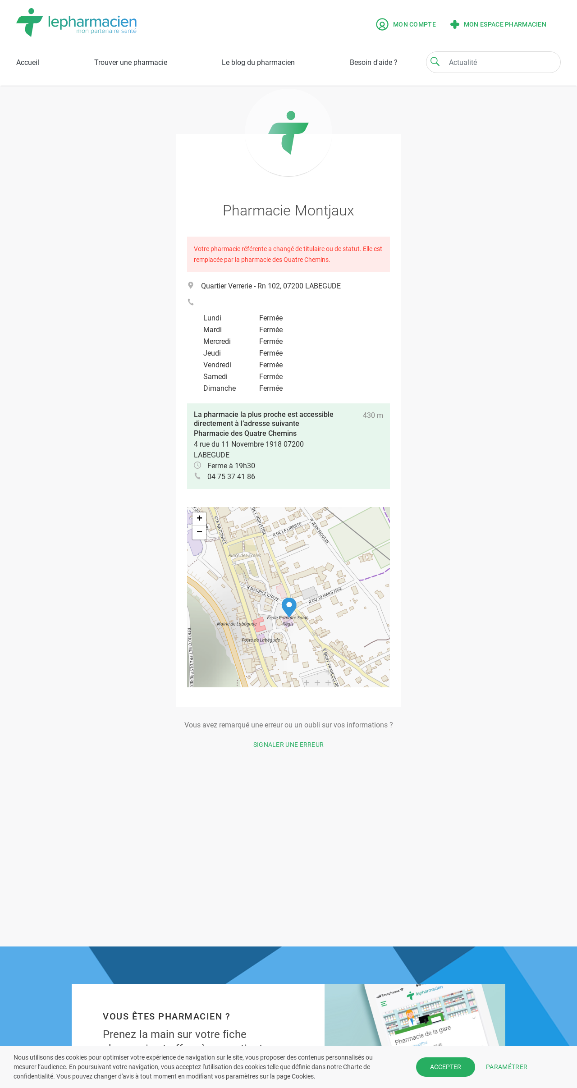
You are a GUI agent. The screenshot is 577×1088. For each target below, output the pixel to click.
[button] (289, 607)
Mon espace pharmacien (498, 24)
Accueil (27, 62)
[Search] (435, 61)
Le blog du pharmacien (258, 62)
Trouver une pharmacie (130, 62)
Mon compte (406, 24)
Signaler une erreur (288, 744)
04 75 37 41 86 (231, 476)
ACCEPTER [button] (445, 1066)
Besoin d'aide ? (374, 62)
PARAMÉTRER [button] (506, 1066)
